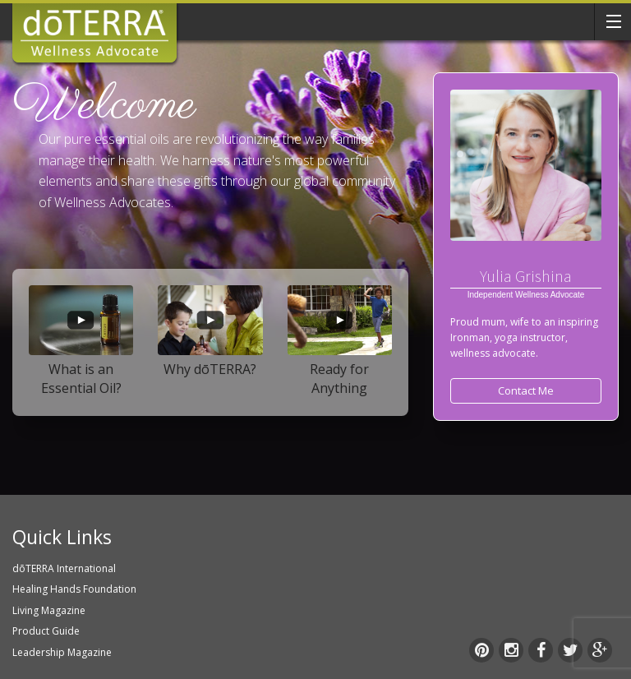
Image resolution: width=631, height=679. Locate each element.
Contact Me (526, 390)
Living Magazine (48, 610)
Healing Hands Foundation (74, 589)
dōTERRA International (64, 568)
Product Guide (46, 631)
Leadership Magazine (62, 652)
